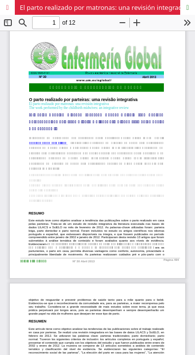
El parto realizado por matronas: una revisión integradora (106, 7)
